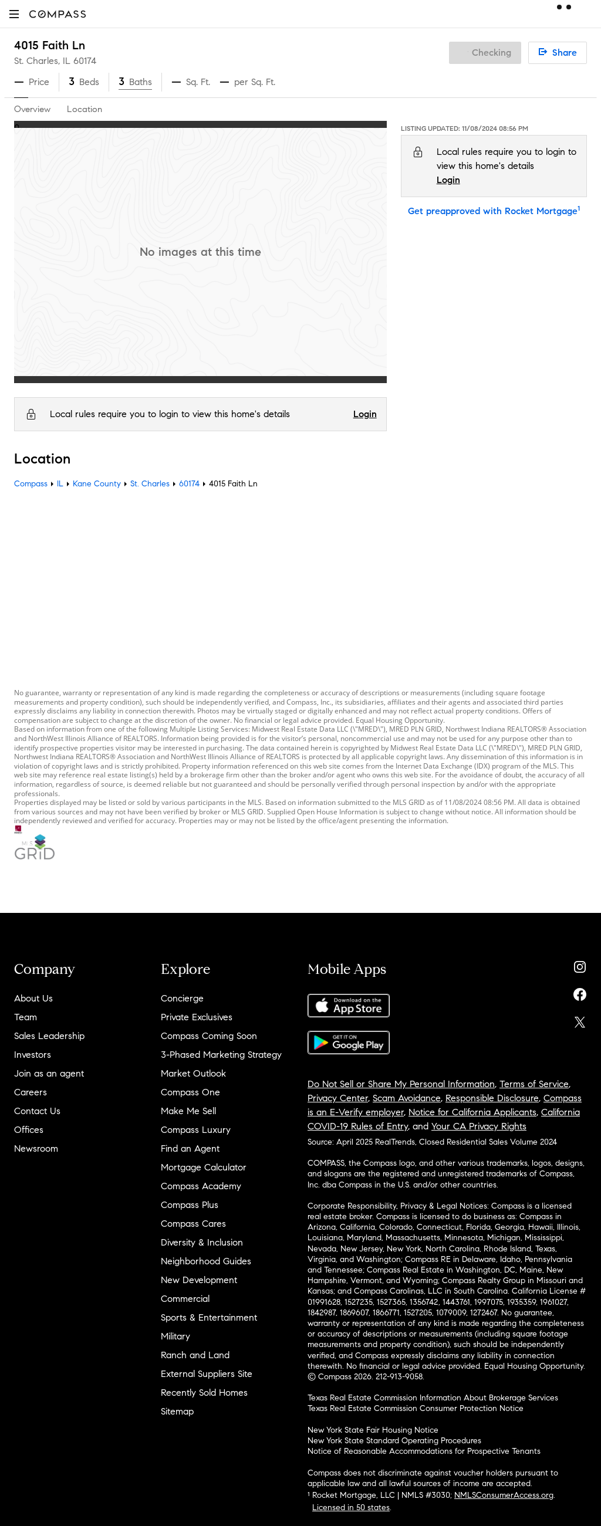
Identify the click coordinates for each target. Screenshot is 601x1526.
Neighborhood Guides (206, 1261)
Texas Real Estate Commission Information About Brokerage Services (433, 1398)
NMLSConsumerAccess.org (503, 1495)
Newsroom (36, 1148)
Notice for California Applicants (472, 1112)
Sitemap (177, 1411)
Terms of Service (534, 1083)
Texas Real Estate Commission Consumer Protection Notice (416, 1408)
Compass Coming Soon (209, 1035)
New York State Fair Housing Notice (373, 1430)
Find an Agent (190, 1148)
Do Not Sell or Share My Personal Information (401, 1083)
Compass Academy (201, 1186)
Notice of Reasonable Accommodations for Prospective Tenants (424, 1451)
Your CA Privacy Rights (478, 1126)
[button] (14, 14)
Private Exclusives (196, 1017)
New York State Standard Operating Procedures (394, 1441)
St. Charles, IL (42, 60)
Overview (32, 109)
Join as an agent (49, 1073)
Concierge (182, 998)
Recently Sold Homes (204, 1392)
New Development (199, 1279)
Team (25, 1017)
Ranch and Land (195, 1355)
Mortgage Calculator (204, 1167)
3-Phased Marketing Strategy (221, 1054)
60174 (84, 60)
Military (175, 1336)
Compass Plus (189, 1204)
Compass (31, 484)
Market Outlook (193, 1073)
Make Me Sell (188, 1110)
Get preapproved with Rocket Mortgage (494, 210)
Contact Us (37, 1110)
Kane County (97, 484)
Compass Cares (193, 1223)
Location (84, 109)
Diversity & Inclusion (202, 1242)
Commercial (185, 1298)
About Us (33, 998)
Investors (32, 1054)
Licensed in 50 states (351, 1508)
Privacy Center (338, 1098)
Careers (30, 1092)
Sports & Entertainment (209, 1317)
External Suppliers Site (206, 1373)
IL (60, 484)
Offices (28, 1129)
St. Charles (150, 484)
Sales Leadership (49, 1035)
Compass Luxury (196, 1129)
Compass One (190, 1092)
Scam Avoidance (407, 1098)
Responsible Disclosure (492, 1098)
